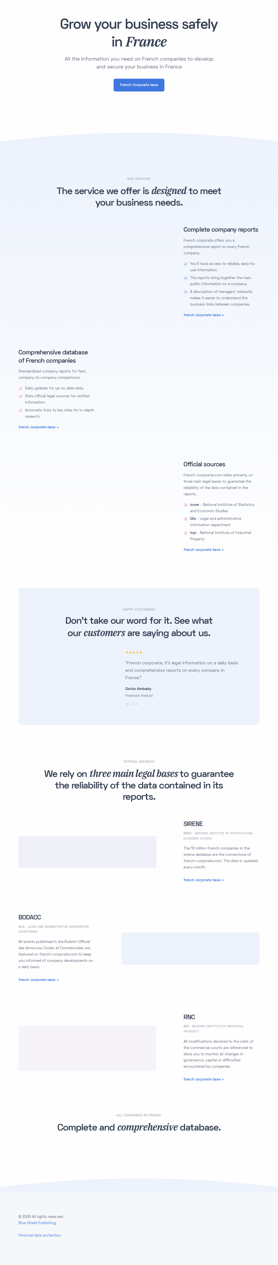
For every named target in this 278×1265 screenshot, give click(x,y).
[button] (128, 704)
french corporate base (202, 315)
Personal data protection (39, 1235)
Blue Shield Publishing (37, 1223)
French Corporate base (139, 85)
